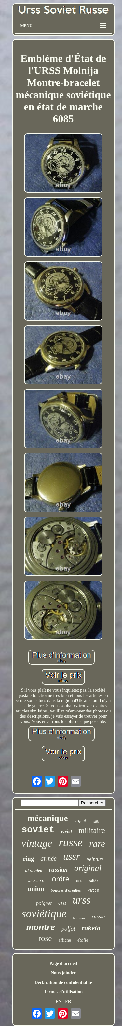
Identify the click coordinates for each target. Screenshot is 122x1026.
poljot (68, 929)
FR (68, 1001)
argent (80, 820)
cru (62, 902)
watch (93, 890)
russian (58, 869)
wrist (66, 831)
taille (95, 821)
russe (71, 842)
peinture (95, 859)
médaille (37, 881)
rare (97, 843)
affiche (64, 940)
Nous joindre (63, 973)
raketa (91, 928)
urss (81, 900)
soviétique (44, 914)
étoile (82, 939)
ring (28, 858)
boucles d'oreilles (66, 890)
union (35, 889)
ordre (61, 879)
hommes (79, 918)
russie (98, 916)
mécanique (47, 818)
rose (45, 938)
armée (48, 858)
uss (79, 880)
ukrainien (33, 870)
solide (93, 881)
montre (40, 926)
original (88, 868)
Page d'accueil (63, 963)
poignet (44, 903)
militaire (91, 830)
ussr (71, 856)
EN (58, 1001)
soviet (37, 830)
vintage (36, 843)
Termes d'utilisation (63, 991)
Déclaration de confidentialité (63, 982)
